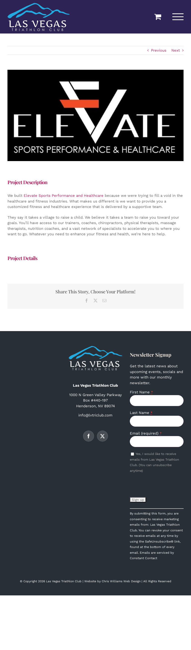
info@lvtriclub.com (95, 415)
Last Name (141, 413)
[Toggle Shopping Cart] (157, 16)
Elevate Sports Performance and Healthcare (63, 195)
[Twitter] (102, 436)
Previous (158, 50)
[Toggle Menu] (178, 16)
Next (175, 50)
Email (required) (146, 433)
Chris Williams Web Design (121, 581)
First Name (141, 392)
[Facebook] (88, 436)
